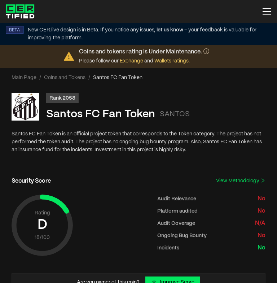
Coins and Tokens (64, 77)
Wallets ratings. (172, 61)
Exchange (131, 61)
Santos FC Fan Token (100, 114)
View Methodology (240, 180)
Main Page (24, 77)
